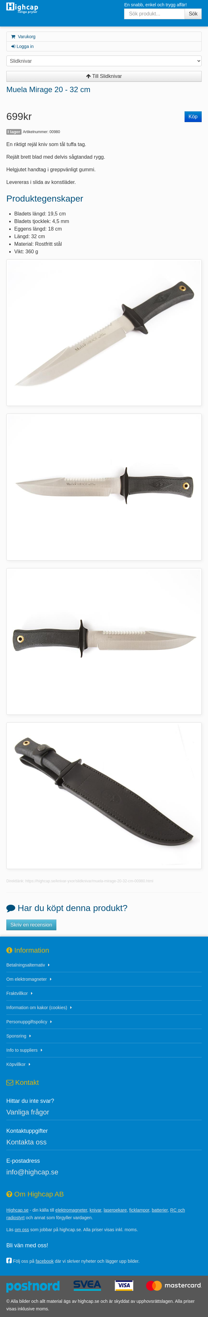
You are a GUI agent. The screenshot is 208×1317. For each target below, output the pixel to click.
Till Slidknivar (104, 76)
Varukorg (22, 36)
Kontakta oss (26, 1142)
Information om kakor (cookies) (36, 1007)
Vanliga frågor (27, 1112)
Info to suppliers (22, 1050)
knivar (95, 1210)
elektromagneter (71, 1210)
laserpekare (115, 1210)
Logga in (22, 46)
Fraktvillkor (17, 993)
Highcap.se (17, 1210)
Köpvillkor (16, 1064)
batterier (160, 1210)
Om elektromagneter (26, 979)
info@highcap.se (32, 1172)
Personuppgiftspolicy (26, 1021)
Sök (193, 13)
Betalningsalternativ (25, 964)
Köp (193, 116)
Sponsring (16, 1035)
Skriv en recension (31, 924)
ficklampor (139, 1210)
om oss (22, 1229)
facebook (44, 1261)
